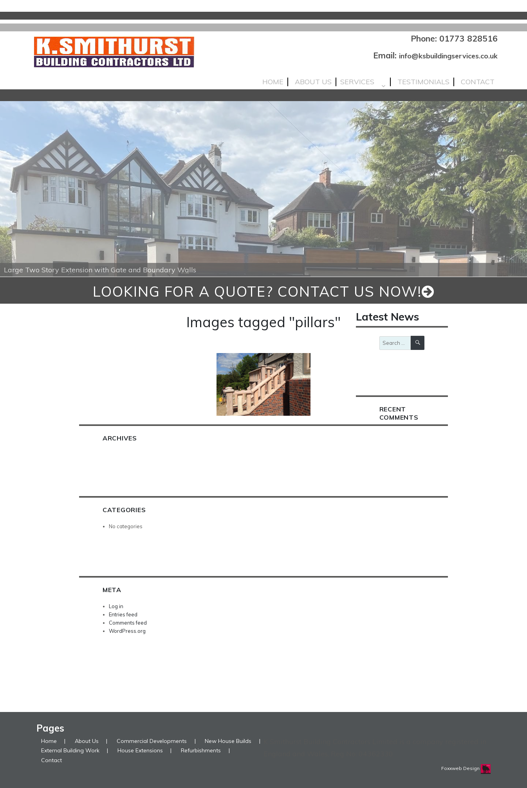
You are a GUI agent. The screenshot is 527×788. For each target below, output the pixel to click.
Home (272, 82)
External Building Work (70, 750)
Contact (478, 82)
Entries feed (123, 614)
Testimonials (423, 82)
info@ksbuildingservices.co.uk (448, 55)
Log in (116, 606)
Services (357, 82)
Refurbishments (201, 750)
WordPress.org (127, 631)
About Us (313, 82)
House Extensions (140, 750)
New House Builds (228, 741)
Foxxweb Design (461, 768)
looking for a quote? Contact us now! (264, 291)
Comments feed (128, 623)
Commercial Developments (152, 741)
